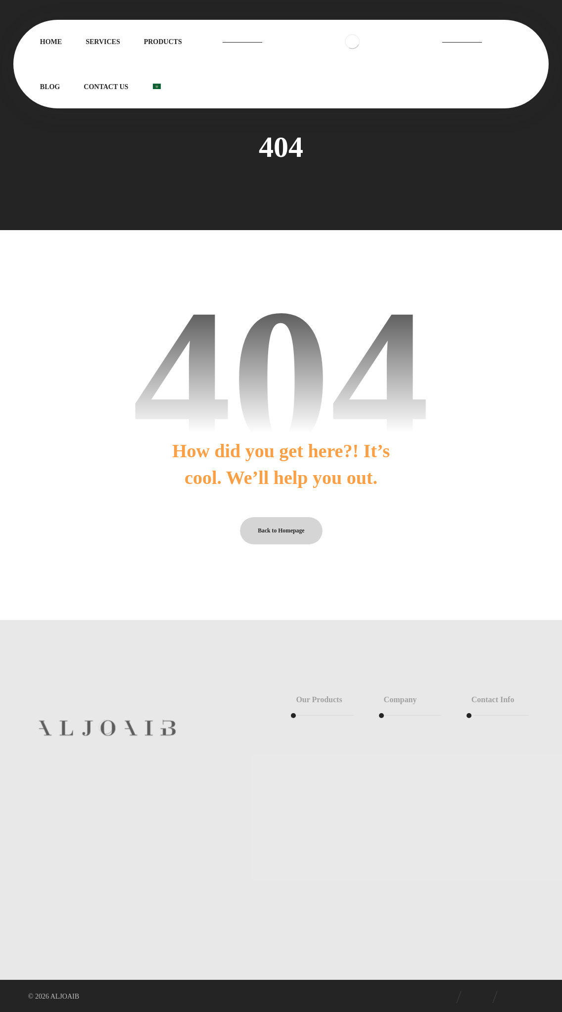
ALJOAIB (64, 996)
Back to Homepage (281, 530)
